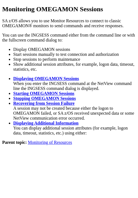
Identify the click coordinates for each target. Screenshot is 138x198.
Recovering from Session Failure (44, 103)
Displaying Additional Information (46, 123)
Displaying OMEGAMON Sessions (46, 78)
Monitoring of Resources (50, 142)
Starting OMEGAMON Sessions (43, 93)
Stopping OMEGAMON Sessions (44, 98)
